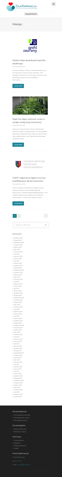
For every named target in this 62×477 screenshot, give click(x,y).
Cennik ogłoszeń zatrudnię (22, 415)
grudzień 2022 (18, 321)
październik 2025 (19, 242)
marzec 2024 (18, 286)
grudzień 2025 (18, 238)
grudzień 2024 (18, 265)
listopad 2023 (18, 295)
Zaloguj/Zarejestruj (31, 14)
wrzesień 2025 (18, 245)
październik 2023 (19, 298)
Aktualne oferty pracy (20, 429)
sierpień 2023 (18, 302)
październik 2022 (19, 325)
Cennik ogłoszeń (19, 440)
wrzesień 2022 (18, 327)
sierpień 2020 (18, 385)
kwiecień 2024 (18, 284)
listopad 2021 (18, 350)
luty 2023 (16, 316)
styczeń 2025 (18, 263)
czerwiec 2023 (18, 307)
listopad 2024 (18, 268)
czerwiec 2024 (18, 279)
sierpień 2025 (18, 247)
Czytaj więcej (18, 86)
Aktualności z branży (20, 432)
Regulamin (17, 443)
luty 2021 (16, 371)
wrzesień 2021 (18, 355)
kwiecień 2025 (18, 256)
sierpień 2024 (18, 275)
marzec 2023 (18, 314)
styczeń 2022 (18, 346)
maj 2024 (16, 281)
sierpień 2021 (18, 357)
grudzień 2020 (18, 376)
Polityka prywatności (20, 445)
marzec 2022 (18, 341)
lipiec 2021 (17, 360)
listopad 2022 (18, 323)
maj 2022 (16, 337)
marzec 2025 (18, 258)
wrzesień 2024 (18, 272)
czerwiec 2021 (18, 362)
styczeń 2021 (18, 373)
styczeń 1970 (18, 396)
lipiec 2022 (17, 332)
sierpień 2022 (18, 330)
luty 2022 (16, 344)
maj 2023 (16, 309)
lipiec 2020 (17, 387)
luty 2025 (16, 261)
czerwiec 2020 (18, 390)
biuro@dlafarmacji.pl (23, 464)
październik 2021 (19, 353)
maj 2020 (17, 392)
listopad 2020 (18, 378)
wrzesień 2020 (18, 383)
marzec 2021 (18, 369)
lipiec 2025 (17, 249)
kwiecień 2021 (18, 367)
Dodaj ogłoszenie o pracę (21, 418)
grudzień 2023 (18, 293)
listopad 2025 (18, 240)
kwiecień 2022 (18, 339)
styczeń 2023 (18, 318)
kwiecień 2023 (18, 311)
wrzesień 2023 (18, 300)
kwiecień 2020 (18, 394)
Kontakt (16, 448)
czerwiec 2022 (18, 334)
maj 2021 (16, 364)
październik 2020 (19, 380)
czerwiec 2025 (18, 252)
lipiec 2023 (17, 304)
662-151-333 (18, 461)
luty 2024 (16, 288)
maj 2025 (16, 254)
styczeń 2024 (18, 291)
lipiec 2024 (17, 277)
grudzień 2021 (18, 348)
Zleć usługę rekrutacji (20, 420)
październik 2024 (19, 270)
